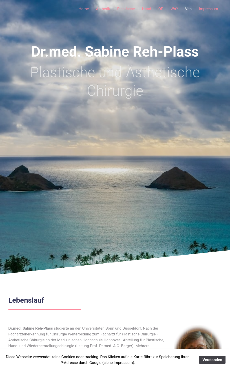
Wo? (174, 9)
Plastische (126, 9)
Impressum (208, 9)
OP (160, 9)
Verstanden (212, 359)
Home (84, 9)
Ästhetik (103, 9)
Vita (188, 9)
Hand (146, 9)
